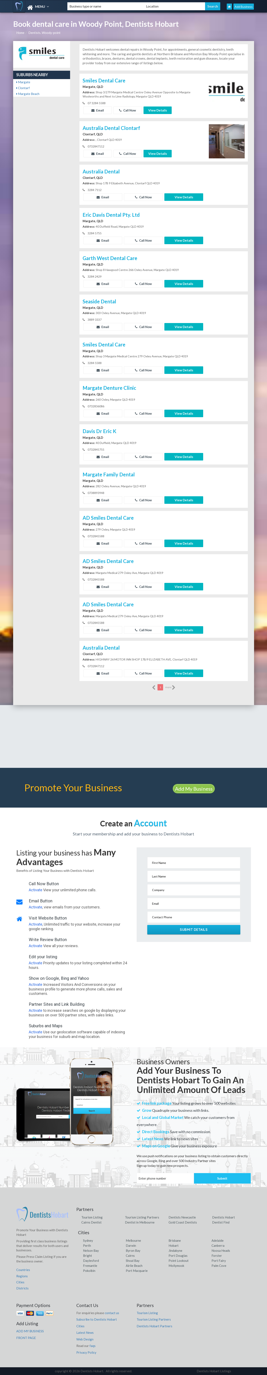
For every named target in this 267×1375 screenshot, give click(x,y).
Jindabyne (175, 1250)
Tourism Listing (92, 1217)
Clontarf (23, 88)
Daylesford (91, 1260)
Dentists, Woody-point (44, 33)
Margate (23, 82)
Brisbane (175, 1240)
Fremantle (90, 1265)
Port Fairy (219, 1260)
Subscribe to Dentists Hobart (96, 1319)
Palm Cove (219, 1265)
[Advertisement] (133, 736)
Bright (87, 1255)
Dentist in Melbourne (140, 1222)
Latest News (85, 1332)
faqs (92, 1346)
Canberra (218, 1245)
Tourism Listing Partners (142, 1217)
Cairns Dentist (91, 1222)
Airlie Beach (134, 1265)
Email (97, 110)
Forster (217, 1255)
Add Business (244, 6)
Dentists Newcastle (182, 1217)
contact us (112, 1313)
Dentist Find (220, 1222)
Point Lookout (179, 1260)
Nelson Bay (91, 1250)
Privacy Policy (86, 1352)
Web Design (84, 1339)
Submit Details (194, 929)
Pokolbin (89, 1270)
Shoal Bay (133, 1260)
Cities (20, 1282)
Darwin (131, 1245)
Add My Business (194, 789)
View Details (157, 110)
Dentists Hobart (223, 1217)
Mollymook (176, 1265)
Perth (87, 1245)
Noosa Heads (221, 1250)
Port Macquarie (137, 1270)
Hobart (174, 1245)
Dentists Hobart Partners (154, 1326)
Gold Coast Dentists (183, 1222)
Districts (22, 1288)
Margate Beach (27, 94)
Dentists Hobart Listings (214, 1371)
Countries (23, 1270)
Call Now (127, 110)
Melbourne (133, 1240)
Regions (22, 1276)
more (170, 687)
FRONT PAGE (26, 1338)
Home (20, 33)
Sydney (88, 1240)
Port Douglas (178, 1255)
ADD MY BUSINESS (30, 1331)
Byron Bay (133, 1250)
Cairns (130, 1255)
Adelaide (218, 1240)
